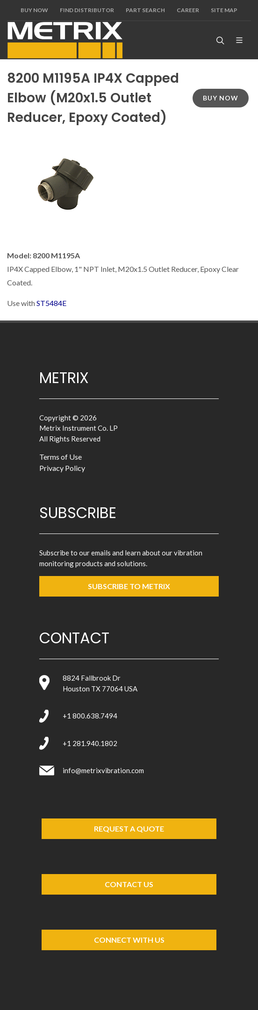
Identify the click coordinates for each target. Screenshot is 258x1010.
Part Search (145, 10)
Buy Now (34, 10)
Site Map (224, 10)
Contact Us (129, 884)
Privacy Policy (62, 467)
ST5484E (51, 303)
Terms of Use (60, 456)
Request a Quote (129, 828)
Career (188, 10)
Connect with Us (129, 939)
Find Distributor (87, 10)
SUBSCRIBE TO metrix (129, 586)
